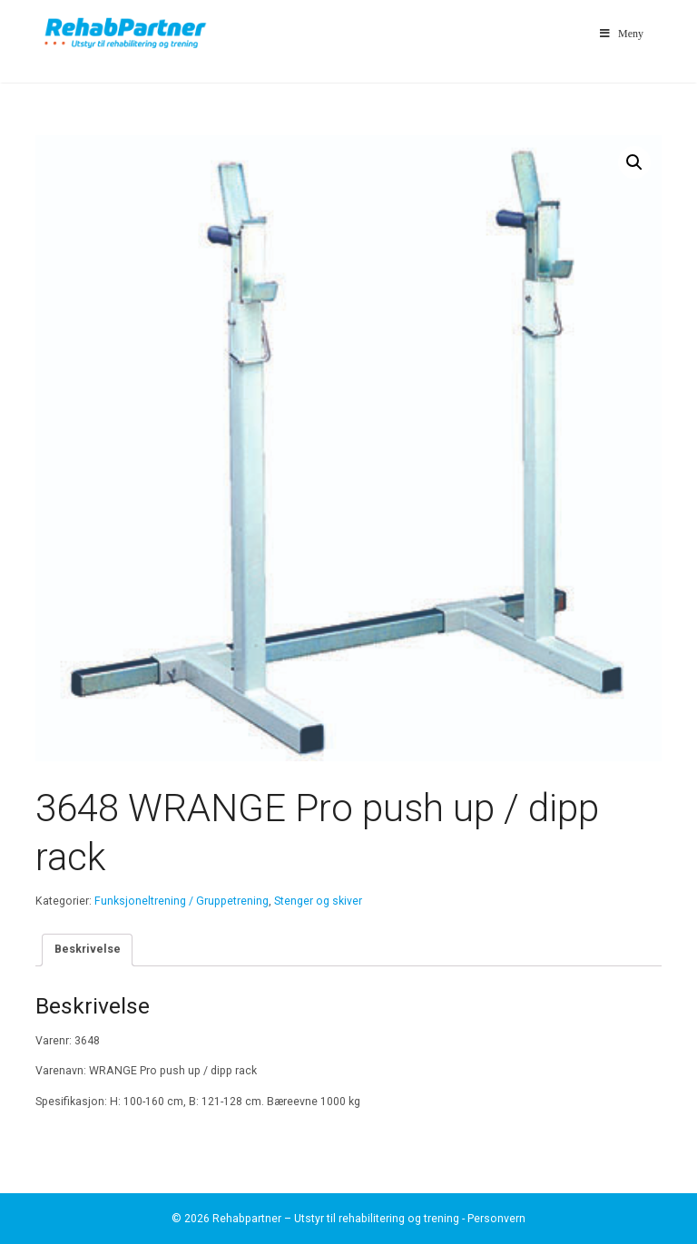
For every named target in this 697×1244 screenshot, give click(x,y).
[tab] (87, 949)
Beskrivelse (87, 949)
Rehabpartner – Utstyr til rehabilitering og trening (335, 1218)
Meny (620, 33)
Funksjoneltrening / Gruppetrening (181, 901)
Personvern (496, 1218)
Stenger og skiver (318, 901)
